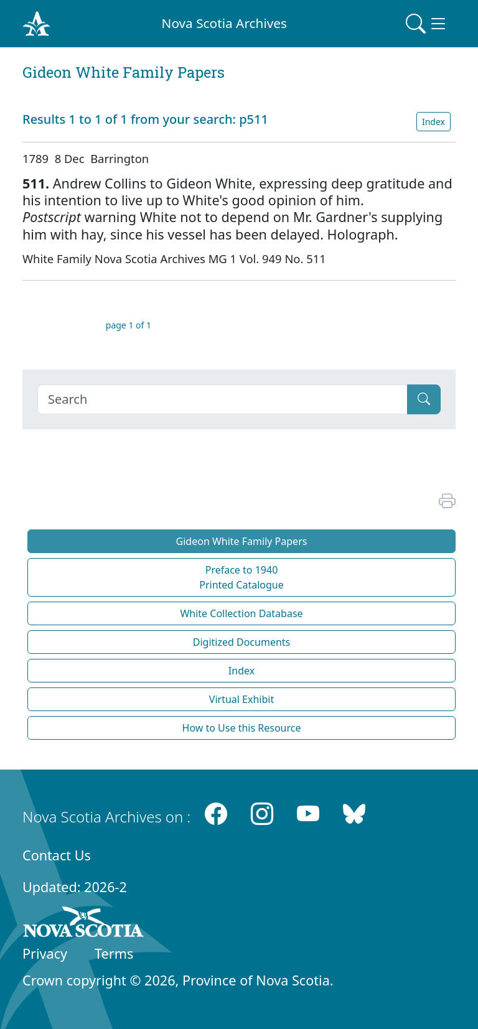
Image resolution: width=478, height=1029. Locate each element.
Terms (114, 953)
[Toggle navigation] (427, 23)
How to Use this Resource (241, 728)
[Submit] (424, 399)
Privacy (44, 953)
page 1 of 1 (128, 325)
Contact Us (56, 855)
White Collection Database (241, 613)
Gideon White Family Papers (241, 541)
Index (433, 122)
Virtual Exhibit (241, 699)
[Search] (222, 399)
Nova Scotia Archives (224, 23)
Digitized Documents (241, 642)
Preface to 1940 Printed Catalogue (241, 577)
